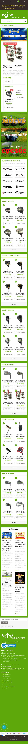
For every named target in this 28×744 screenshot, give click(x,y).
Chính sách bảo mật (7, 678)
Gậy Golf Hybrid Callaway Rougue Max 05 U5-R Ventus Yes (8, 327)
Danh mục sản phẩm (7, 25)
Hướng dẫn (5, 689)
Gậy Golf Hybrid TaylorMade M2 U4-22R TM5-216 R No (20, 327)
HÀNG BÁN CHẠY (9, 86)
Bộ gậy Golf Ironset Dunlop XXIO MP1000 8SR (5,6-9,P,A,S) (20, 382)
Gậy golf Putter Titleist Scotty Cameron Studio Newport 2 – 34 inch (8, 436)
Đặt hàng (7, 81)
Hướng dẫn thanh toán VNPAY (9, 686)
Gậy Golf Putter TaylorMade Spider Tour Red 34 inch (20, 458)
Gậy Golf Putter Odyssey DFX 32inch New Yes (20, 436)
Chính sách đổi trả (6, 676)
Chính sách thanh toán (7, 684)
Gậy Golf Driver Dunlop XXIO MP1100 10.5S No (8, 218)
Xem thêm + (14, 304)
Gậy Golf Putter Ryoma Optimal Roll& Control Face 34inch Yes (8, 458)
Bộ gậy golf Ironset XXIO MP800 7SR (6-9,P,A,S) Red (20, 404)
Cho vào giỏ (10, 107)
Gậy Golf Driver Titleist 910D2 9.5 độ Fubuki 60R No (20, 218)
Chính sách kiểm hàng (7, 680)
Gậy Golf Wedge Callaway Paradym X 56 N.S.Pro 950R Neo (8, 491)
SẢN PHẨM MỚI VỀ (10, 44)
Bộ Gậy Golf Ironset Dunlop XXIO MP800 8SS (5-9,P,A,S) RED (8, 404)
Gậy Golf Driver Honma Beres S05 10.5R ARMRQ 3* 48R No (8, 240)
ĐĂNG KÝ (5, 622)
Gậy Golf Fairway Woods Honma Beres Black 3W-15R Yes (20, 295)
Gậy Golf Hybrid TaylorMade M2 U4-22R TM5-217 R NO (20, 349)
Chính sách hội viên (7, 674)
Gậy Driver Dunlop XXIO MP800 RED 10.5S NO (20, 240)
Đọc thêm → (4, 570)
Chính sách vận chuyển (7, 682)
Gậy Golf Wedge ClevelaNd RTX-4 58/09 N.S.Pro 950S (20, 491)
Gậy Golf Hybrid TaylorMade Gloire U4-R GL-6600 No (8, 349)
